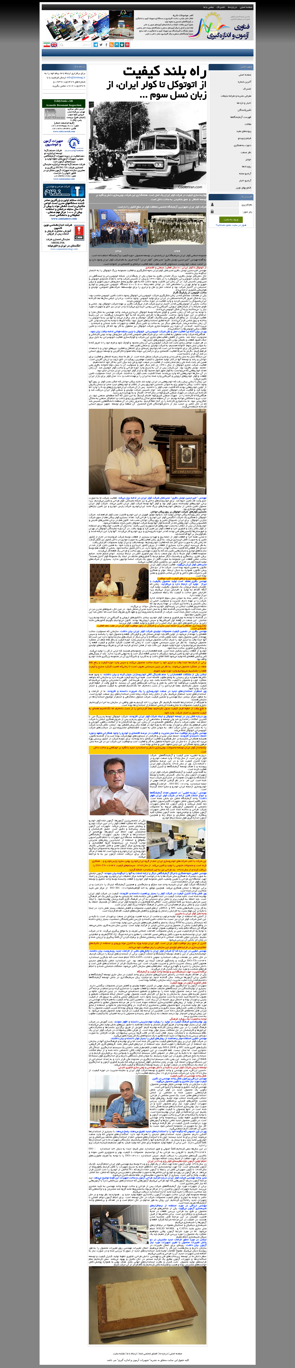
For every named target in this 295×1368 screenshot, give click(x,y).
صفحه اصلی (246, 7)
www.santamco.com (64, 219)
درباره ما (232, 7)
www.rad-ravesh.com (64, 132)
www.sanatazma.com (64, 179)
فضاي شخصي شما (148, 1353)
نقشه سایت (119, 1353)
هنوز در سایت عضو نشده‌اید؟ (231, 225)
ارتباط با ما (132, 1353)
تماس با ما (208, 7)
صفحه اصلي (176, 1353)
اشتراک (221, 7)
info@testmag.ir (76, 77)
